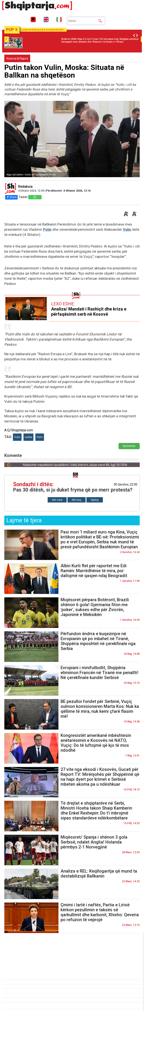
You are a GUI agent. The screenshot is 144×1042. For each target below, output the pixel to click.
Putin (47, 229)
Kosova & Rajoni (17, 58)
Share (11, 197)
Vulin (127, 229)
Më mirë (57, 499)
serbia (28, 437)
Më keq (76, 499)
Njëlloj (95, 499)
